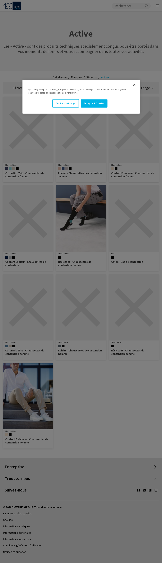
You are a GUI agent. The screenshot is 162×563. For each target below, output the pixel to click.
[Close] (134, 84)
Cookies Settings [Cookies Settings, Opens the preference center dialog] (65, 103)
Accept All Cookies (94, 103)
